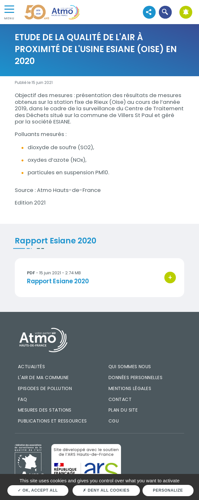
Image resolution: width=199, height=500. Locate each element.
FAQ (22, 399)
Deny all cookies (106, 490)
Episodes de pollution (45, 388)
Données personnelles (135, 377)
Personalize (168, 490)
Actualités (31, 366)
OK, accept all (38, 490)
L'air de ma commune (43, 377)
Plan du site (123, 410)
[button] (165, 12)
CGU (113, 421)
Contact (120, 399)
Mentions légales (129, 388)
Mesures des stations (45, 410)
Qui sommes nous (129, 366)
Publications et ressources (52, 421)
